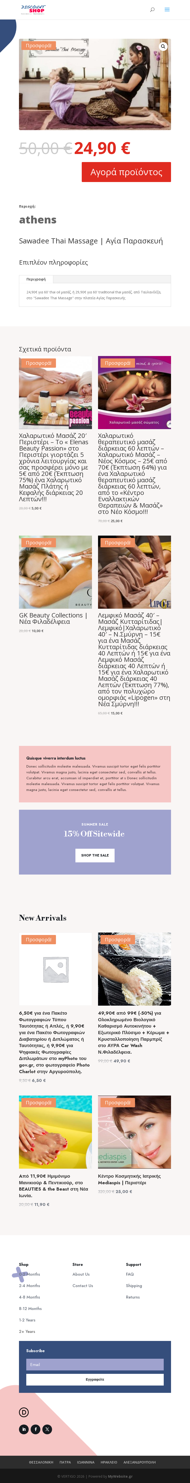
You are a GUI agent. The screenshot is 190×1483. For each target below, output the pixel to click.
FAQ (130, 1274)
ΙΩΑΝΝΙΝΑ (85, 1462)
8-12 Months (30, 1308)
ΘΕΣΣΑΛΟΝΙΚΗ (41, 1462)
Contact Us (82, 1286)
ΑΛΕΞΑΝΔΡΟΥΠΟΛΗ (140, 1462)
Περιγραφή (36, 279)
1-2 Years (27, 1320)
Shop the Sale (95, 855)
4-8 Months (29, 1297)
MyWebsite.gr (120, 1476)
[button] (163, 46)
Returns (133, 1297)
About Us (81, 1274)
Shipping (134, 1286)
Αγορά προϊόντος (126, 172)
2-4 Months (29, 1286)
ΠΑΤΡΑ (65, 1462)
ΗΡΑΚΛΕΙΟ (109, 1462)
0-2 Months (29, 1274)
